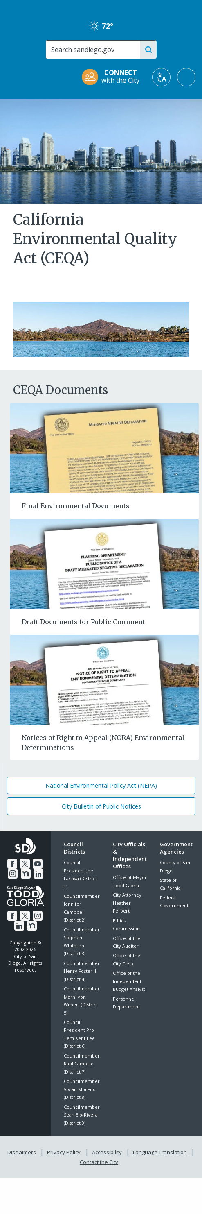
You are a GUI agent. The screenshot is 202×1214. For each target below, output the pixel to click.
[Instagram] (13, 873)
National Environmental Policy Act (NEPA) (101, 785)
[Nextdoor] (25, 873)
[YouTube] (37, 863)
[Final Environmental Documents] (104, 447)
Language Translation (159, 1151)
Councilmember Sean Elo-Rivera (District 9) (82, 1115)
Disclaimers (23, 1151)
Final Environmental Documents (76, 506)
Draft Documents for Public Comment (83, 622)
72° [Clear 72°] (101, 25)
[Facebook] (13, 863)
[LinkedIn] (38, 873)
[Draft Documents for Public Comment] (104, 563)
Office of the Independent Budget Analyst (129, 981)
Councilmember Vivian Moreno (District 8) (82, 1089)
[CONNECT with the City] (113, 77)
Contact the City (99, 1159)
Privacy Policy (64, 1151)
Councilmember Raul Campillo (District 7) (82, 1064)
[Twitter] (25, 863)
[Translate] (161, 77)
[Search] (95, 50)
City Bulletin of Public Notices (101, 806)
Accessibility (107, 1151)
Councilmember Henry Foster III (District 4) (82, 971)
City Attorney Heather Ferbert (127, 903)
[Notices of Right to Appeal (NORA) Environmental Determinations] (104, 679)
